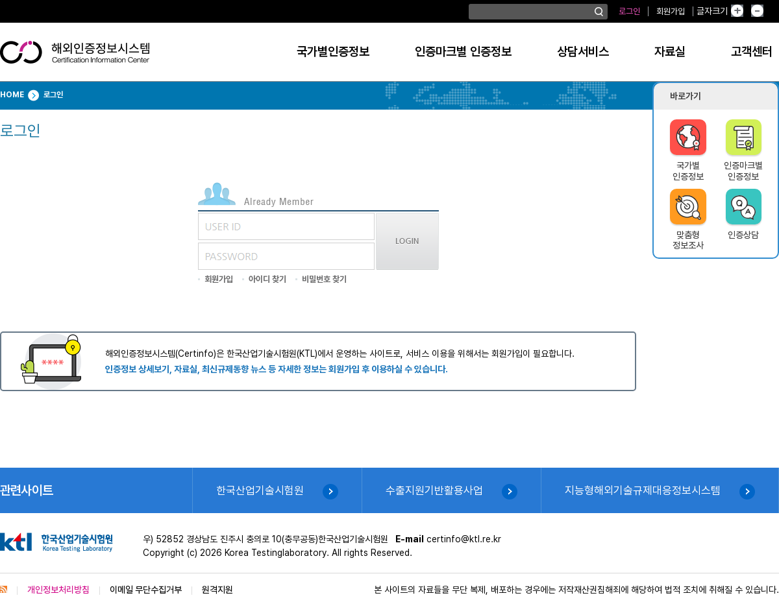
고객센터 (752, 51)
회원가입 (670, 11)
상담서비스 (583, 51)
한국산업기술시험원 (260, 490)
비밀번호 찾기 (324, 279)
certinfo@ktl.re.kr (464, 539)
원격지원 (217, 589)
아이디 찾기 (267, 279)
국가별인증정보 (333, 51)
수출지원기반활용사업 (434, 490)
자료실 (670, 51)
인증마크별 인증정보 (463, 51)
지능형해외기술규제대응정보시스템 (643, 490)
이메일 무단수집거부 (146, 589)
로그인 (629, 11)
